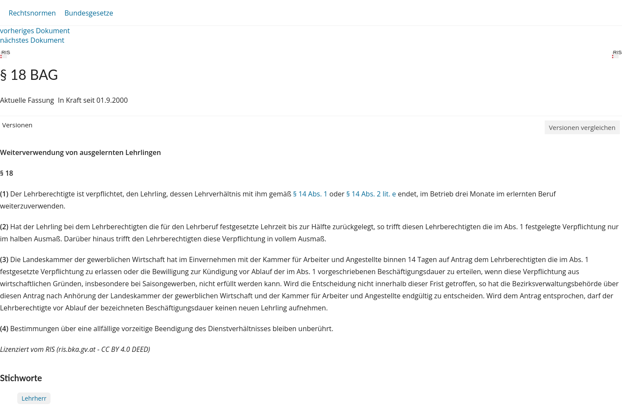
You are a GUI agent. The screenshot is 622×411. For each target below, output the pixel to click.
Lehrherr (34, 398)
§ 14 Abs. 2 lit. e (371, 194)
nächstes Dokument (32, 40)
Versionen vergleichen (582, 127)
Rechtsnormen (32, 13)
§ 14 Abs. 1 (310, 194)
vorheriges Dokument (35, 30)
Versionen (17, 124)
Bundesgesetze (88, 13)
